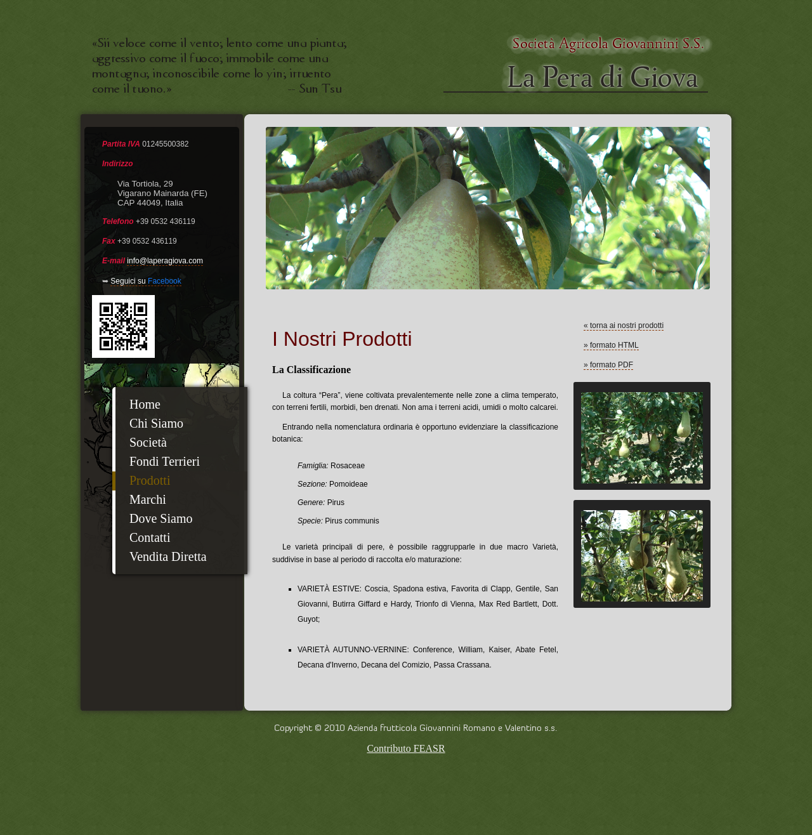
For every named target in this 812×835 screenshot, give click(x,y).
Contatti (149, 537)
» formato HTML (611, 345)
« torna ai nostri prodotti (624, 325)
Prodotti (149, 480)
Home (144, 404)
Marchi (147, 499)
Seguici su (145, 281)
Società (148, 442)
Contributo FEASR (406, 748)
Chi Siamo (156, 423)
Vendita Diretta (168, 556)
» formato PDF (608, 364)
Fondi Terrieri (164, 461)
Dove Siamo (160, 518)
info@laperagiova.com (165, 260)
